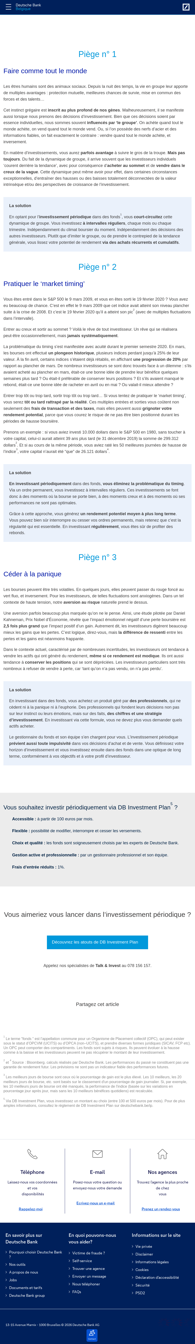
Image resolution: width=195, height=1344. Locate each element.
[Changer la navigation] (8, 7)
